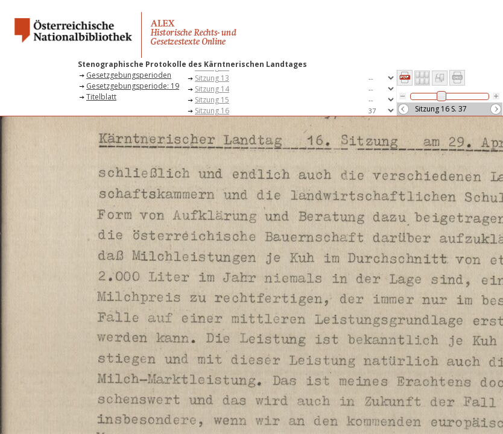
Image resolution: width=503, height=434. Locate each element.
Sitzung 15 (212, 100)
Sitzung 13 (212, 78)
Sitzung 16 (212, 110)
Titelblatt (101, 97)
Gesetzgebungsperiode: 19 (132, 86)
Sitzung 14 (212, 89)
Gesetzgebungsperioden (128, 75)
